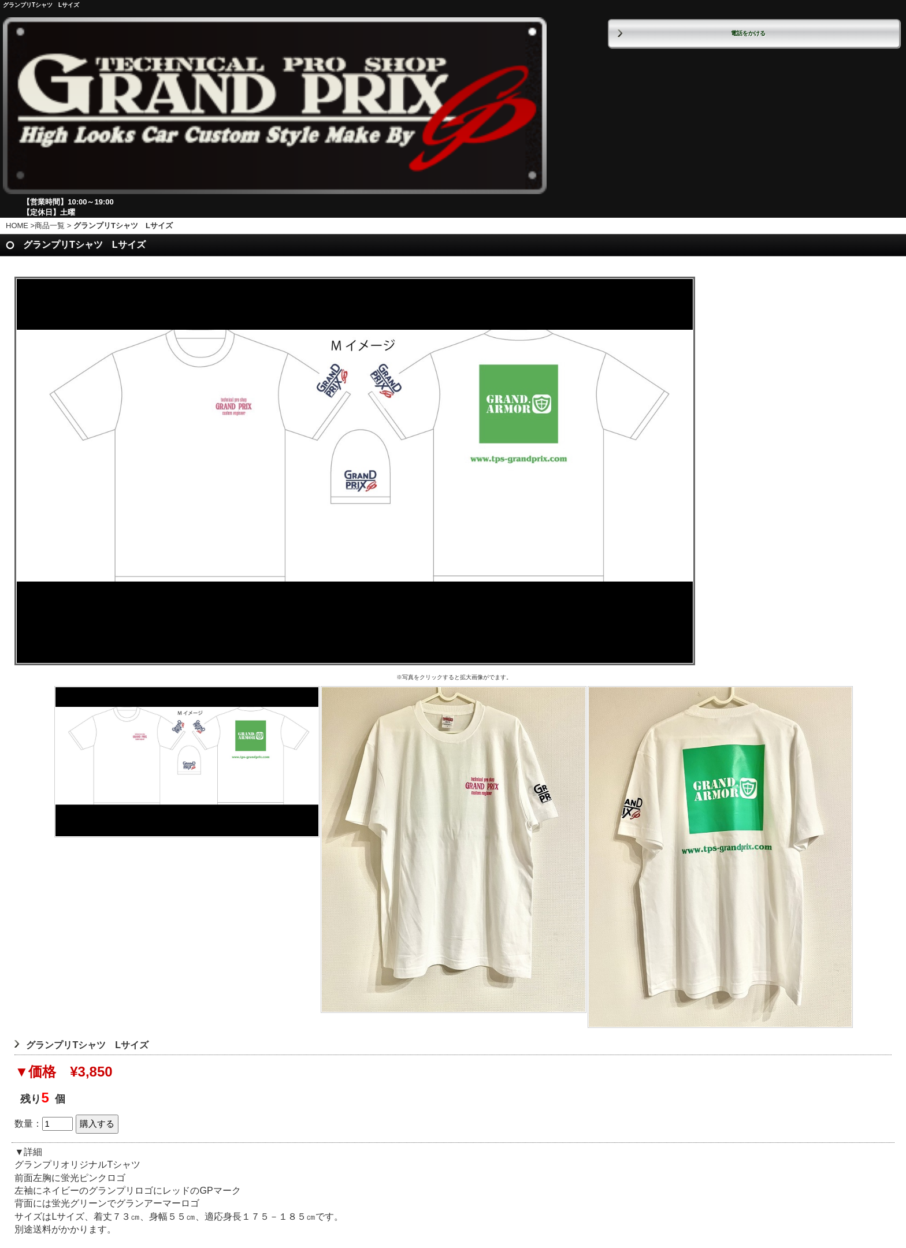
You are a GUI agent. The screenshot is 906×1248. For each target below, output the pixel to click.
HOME (17, 225)
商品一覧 (50, 225)
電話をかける (748, 33)
